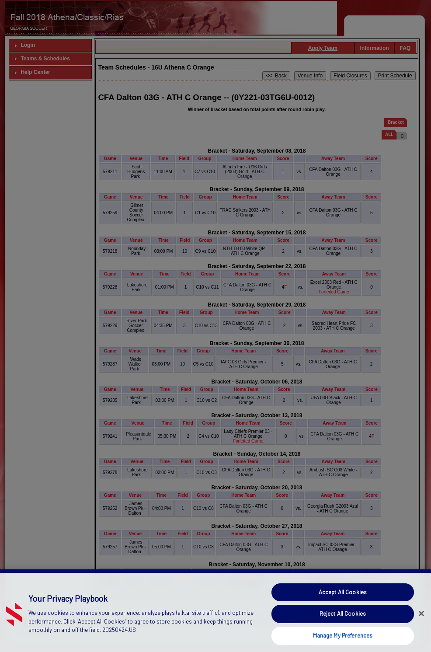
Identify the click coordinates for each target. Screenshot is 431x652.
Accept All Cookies (343, 606)
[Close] (421, 627)
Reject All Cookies (343, 627)
